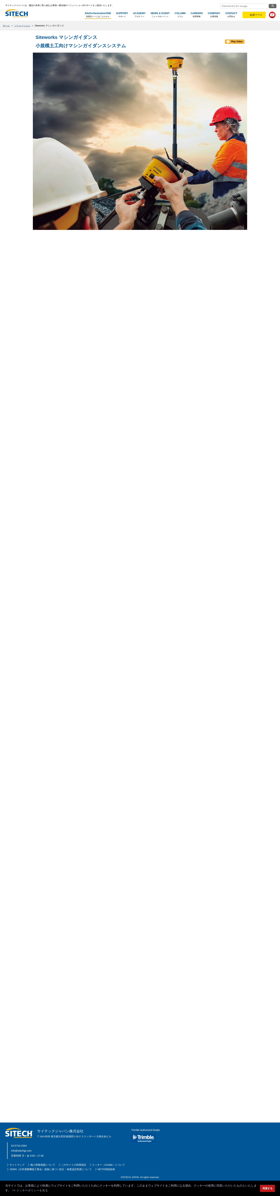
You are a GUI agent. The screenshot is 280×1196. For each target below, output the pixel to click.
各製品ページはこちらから (97, 14)
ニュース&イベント (160, 14)
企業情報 (214, 14)
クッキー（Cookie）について (108, 1178)
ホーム (6, 25)
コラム (179, 14)
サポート (122, 14)
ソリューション (22, 25)
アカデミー (139, 14)
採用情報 (197, 14)
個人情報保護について (42, 1178)
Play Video (233, 41)
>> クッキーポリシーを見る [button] (30, 1190)
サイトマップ (16, 1178)
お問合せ (231, 14)
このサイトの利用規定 (73, 1178)
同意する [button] (267, 1188)
